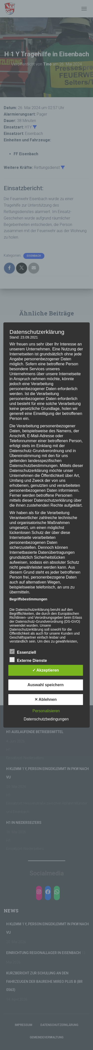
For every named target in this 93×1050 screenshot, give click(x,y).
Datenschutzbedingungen (46, 719)
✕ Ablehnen (45, 699)
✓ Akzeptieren (45, 670)
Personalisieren (46, 711)
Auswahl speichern (46, 685)
